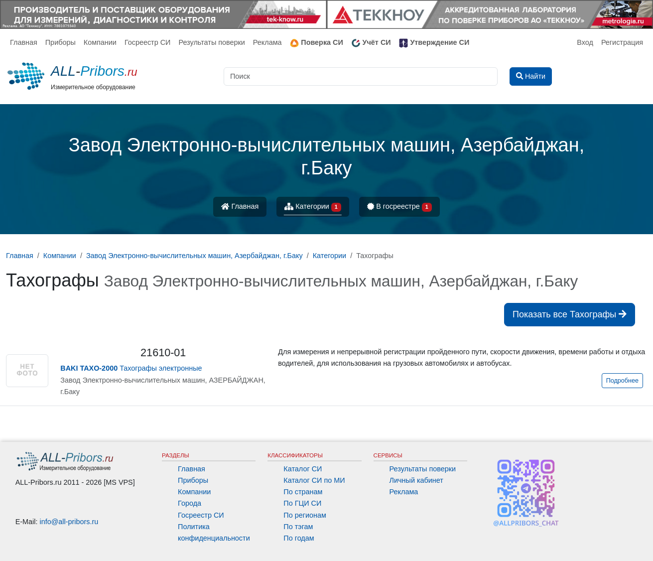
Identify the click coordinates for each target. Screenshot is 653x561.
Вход (585, 42)
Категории (312, 207)
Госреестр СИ (148, 42)
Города (189, 503)
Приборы (60, 42)
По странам (302, 492)
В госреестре (399, 207)
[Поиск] (361, 76)
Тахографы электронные (131, 368)
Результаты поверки (211, 42)
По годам (298, 538)
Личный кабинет (416, 480)
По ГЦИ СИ (302, 503)
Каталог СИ (302, 469)
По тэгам (298, 527)
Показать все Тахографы (570, 314)
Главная (23, 42)
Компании (100, 42)
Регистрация (622, 42)
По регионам (304, 515)
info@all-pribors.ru (69, 522)
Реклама (267, 42)
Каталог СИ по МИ (314, 480)
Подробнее (622, 380)
